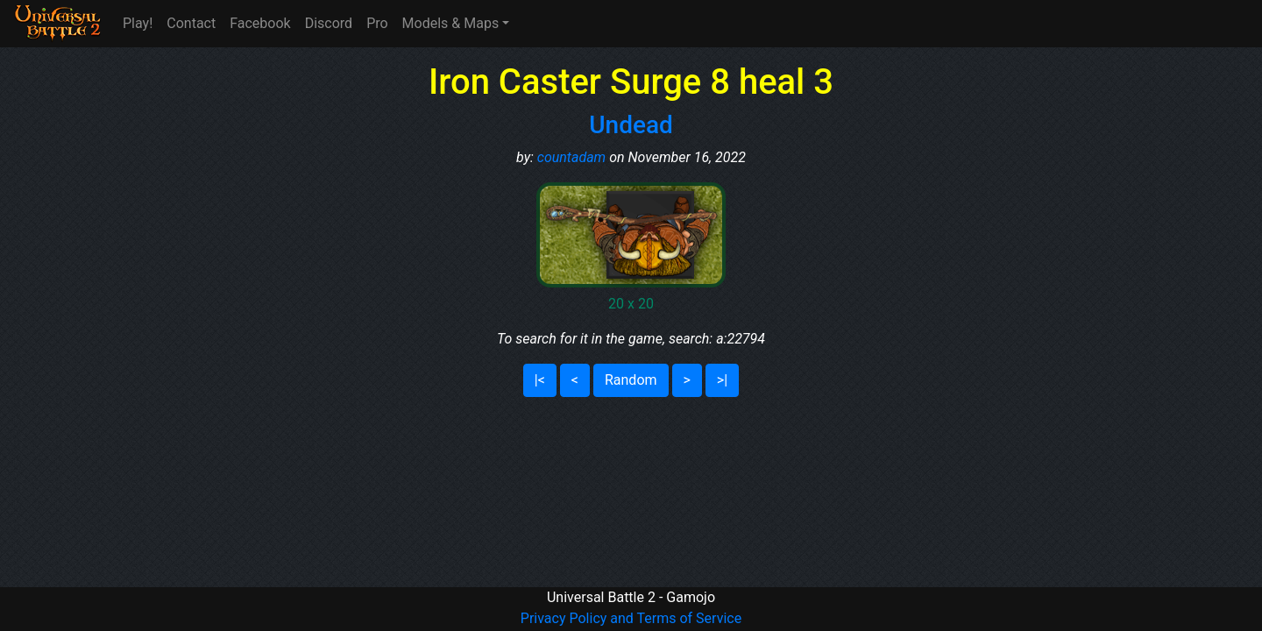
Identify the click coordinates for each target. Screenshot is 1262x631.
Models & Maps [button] (451, 23)
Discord (328, 23)
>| (722, 380)
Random (631, 380)
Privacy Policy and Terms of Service (631, 618)
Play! (137, 23)
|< (540, 380)
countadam (571, 157)
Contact (191, 23)
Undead (631, 124)
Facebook (260, 23)
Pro (376, 23)
